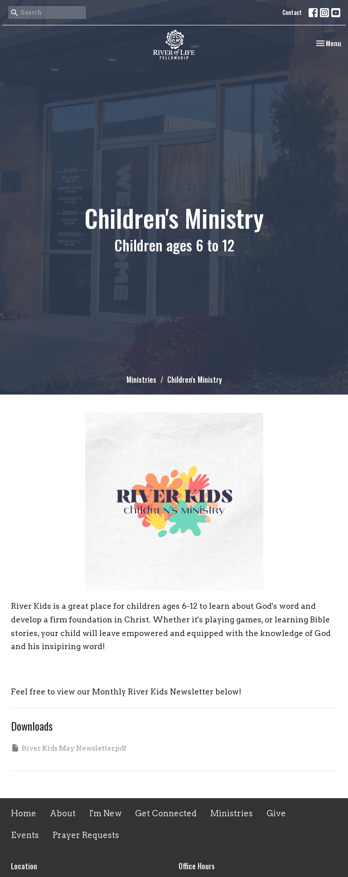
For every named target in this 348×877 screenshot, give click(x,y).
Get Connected (166, 813)
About (63, 813)
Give (276, 813)
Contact (292, 12)
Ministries (141, 379)
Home (23, 813)
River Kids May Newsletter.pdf (68, 747)
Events (25, 835)
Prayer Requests (86, 835)
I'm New (105, 813)
